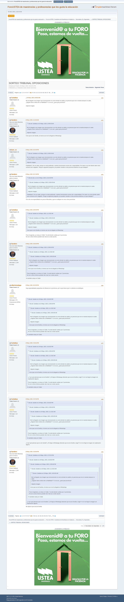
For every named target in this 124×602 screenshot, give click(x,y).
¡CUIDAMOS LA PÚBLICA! (62, 22)
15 (43, 92)
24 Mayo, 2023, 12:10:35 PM (32, 149)
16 (45, 92)
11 (36, 92)
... (51, 92)
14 (41, 92)
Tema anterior (90, 87)
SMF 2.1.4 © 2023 (11, 596)
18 (49, 92)
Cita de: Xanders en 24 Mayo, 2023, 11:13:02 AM (40, 213)
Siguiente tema (99, 87)
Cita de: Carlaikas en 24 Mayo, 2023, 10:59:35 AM (41, 123)
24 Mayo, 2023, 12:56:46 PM (32, 209)
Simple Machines (19, 596)
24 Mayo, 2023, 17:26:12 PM (32, 342)
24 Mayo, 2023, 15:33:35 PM (32, 285)
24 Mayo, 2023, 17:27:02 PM (32, 399)
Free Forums (14, 598)
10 (34, 92)
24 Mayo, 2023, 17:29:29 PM (32, 451)
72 (52, 92)
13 (40, 92)
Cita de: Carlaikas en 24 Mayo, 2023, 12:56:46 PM (41, 247)
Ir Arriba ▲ (115, 596)
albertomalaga (16, 285)
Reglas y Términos (108, 596)
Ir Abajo (11, 92)
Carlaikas (14, 97)
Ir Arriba (11, 516)
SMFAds (8, 598)
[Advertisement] (110, 109)
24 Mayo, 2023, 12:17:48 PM (32, 174)
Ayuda (101, 596)
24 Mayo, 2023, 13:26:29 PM (32, 243)
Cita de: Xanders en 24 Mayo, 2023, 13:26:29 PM (40, 299)
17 (47, 92)
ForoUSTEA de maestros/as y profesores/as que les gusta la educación (43, 7)
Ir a (82, 525)
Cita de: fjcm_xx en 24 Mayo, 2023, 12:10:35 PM (40, 178)
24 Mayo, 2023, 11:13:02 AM (32, 120)
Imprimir (101, 92)
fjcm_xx (14, 150)
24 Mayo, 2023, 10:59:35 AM (33, 97)
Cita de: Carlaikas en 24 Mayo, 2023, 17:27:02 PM (41, 455)
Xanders (14, 120)
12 (38, 92)
